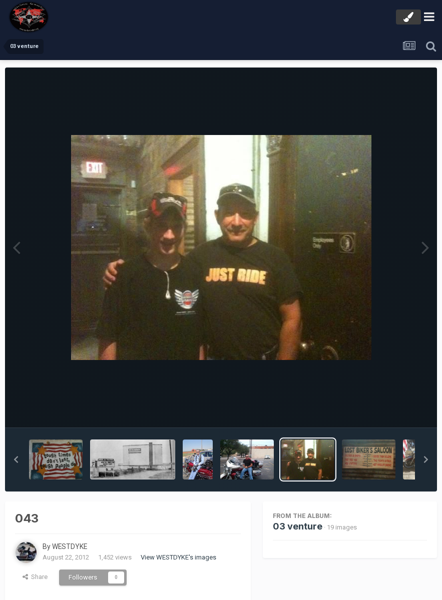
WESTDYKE (70, 546)
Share (35, 576)
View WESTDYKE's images (178, 557)
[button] (16, 459)
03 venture (297, 526)
